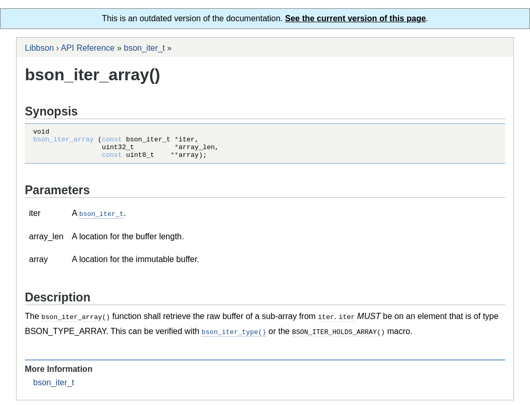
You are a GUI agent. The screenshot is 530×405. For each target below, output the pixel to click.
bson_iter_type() (233, 336)
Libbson (39, 48)
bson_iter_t (144, 48)
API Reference (87, 48)
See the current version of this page (355, 18)
